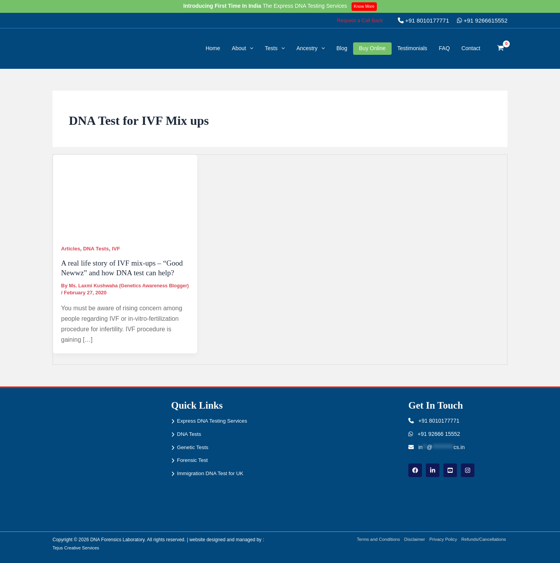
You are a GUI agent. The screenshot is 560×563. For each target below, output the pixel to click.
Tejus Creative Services (76, 548)
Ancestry (310, 48)
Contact (471, 48)
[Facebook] (415, 470)
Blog (341, 48)
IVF (118, 248)
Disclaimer (411, 539)
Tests (275, 48)
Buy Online (372, 48)
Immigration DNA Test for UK (212, 473)
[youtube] (450, 470)
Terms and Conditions (373, 539)
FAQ (444, 48)
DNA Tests (97, 248)
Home (213, 48)
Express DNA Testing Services (213, 421)
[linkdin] (432, 470)
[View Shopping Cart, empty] (501, 48)
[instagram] (467, 470)
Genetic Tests (193, 447)
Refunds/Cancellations (484, 539)
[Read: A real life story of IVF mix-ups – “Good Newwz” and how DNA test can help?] (125, 195)
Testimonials (412, 48)
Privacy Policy (441, 539)
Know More (365, 6)
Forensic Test (193, 460)
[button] (360, 20)
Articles (71, 248)
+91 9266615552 (482, 20)
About (242, 48)
